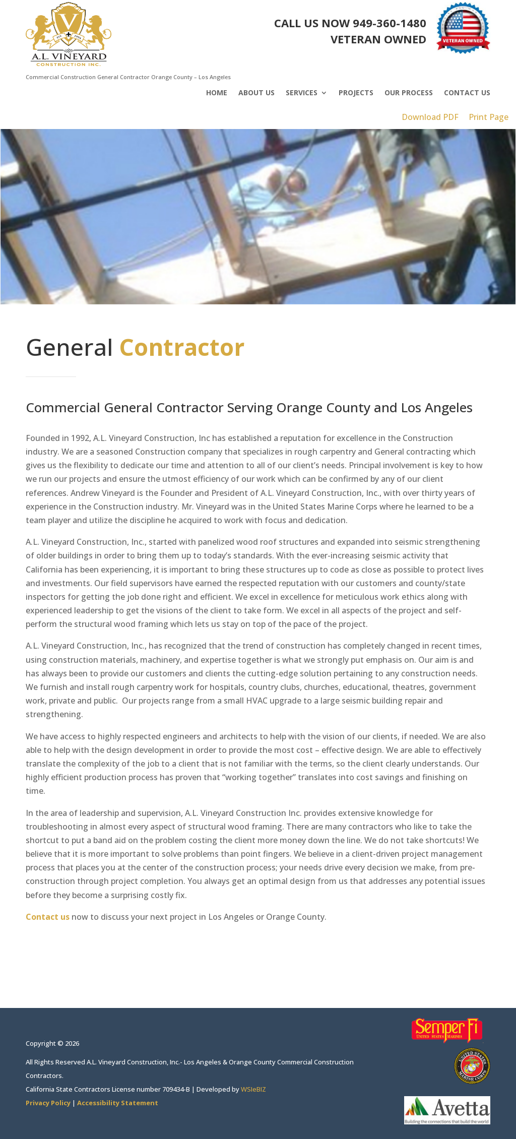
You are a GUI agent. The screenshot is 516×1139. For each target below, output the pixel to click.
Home (216, 93)
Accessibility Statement (117, 1102)
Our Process (408, 93)
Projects (356, 93)
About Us (256, 93)
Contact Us (467, 93)
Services (301, 93)
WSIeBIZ (253, 1089)
